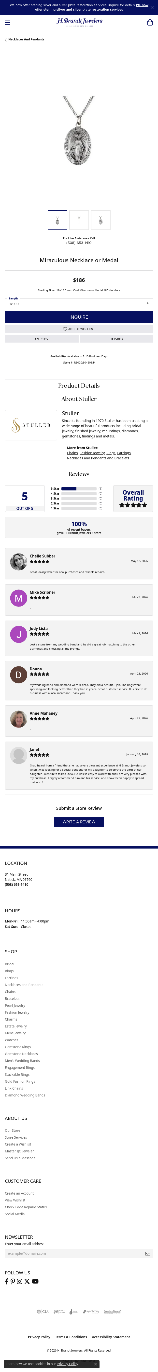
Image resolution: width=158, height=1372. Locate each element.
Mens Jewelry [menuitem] (15, 1033)
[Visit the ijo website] (59, 1311)
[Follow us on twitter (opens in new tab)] (27, 1281)
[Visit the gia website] (43, 1311)
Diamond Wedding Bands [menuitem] (25, 1095)
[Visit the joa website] (74, 1311)
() (100, 488)
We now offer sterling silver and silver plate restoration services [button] (91, 7)
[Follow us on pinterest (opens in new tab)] (13, 1281)
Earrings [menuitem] (11, 977)
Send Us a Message (20, 1158)
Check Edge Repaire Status (26, 1207)
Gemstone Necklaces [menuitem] (21, 1053)
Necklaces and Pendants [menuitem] (24, 984)
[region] (79, 131)
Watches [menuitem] (11, 1040)
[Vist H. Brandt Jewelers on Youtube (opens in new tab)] (35, 1281)
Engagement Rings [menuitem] (20, 1067)
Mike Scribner (42, 592)
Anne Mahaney (43, 713)
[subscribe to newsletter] (148, 1253)
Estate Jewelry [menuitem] (16, 1026)
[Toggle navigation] (7, 22)
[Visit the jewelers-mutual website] (112, 1311)
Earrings (124, 453)
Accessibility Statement (111, 1337)
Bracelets (121, 458)
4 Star (55, 493)
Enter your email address (24, 1243)
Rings (110, 453)
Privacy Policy (39, 1337)
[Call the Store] (16, 884)
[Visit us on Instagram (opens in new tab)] (19, 1281)
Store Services (16, 1137)
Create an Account (19, 1193)
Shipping (42, 338)
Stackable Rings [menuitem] (17, 1074)
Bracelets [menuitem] (12, 998)
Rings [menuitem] (9, 971)
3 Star (55, 498)
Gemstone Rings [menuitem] (18, 1046)
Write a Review (79, 822)
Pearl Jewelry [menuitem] (15, 1005)
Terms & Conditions (71, 1337)
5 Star (55, 488)
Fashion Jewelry (92, 453)
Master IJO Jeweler (19, 1151)
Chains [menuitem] (10, 991)
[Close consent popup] (95, 1364)
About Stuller (79, 399)
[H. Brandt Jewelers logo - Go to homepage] (79, 22)
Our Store (12, 1130)
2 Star (55, 503)
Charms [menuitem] (11, 1019)
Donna (36, 668)
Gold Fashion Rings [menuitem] (20, 1081)
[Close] (152, 7)
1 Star (55, 508)
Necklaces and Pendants (26, 39)
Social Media (15, 1214)
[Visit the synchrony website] (91, 1311)
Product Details (79, 386)
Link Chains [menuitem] (14, 1088)
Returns (116, 338)
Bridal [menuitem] (9, 964)
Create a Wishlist (18, 1144)
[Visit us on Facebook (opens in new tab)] (7, 1281)
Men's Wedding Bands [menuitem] (22, 1060)
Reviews (79, 475)
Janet (35, 749)
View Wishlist (15, 1200)
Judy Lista (39, 628)
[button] (150, 22)
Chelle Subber (42, 556)
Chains (72, 453)
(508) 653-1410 (79, 242)
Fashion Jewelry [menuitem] (17, 1012)
